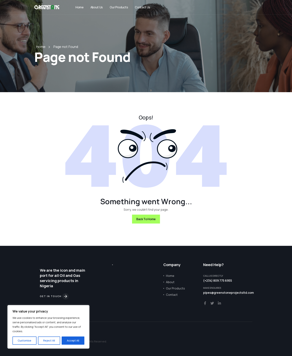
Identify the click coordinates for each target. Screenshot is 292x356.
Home (79, 7)
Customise (24, 340)
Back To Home (146, 219)
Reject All (49, 340)
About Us (97, 7)
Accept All (73, 340)
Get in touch (54, 296)
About (170, 282)
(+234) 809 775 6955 (217, 281)
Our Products (119, 7)
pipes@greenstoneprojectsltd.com (228, 293)
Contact (172, 295)
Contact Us (142, 7)
